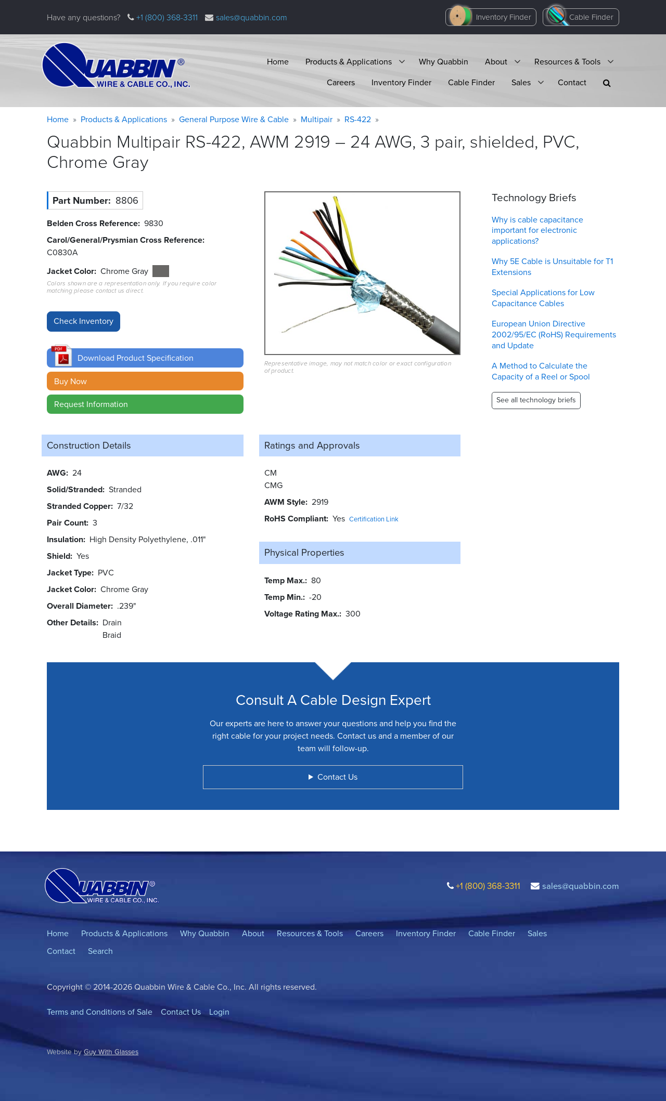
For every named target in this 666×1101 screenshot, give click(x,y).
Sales (521, 82)
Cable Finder (591, 17)
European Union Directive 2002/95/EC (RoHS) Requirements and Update (554, 334)
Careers (341, 82)
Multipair (316, 119)
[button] (607, 83)
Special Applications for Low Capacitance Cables (543, 297)
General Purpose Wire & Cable (234, 119)
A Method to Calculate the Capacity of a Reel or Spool (541, 371)
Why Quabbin (443, 62)
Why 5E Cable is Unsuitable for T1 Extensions (552, 266)
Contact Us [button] (337, 777)
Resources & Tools (567, 62)
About (496, 62)
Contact (572, 82)
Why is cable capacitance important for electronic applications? (537, 230)
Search (100, 951)
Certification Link (374, 519)
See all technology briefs (536, 400)
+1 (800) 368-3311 (166, 17)
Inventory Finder (503, 17)
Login (219, 1012)
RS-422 (357, 119)
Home (278, 62)
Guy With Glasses (111, 1051)
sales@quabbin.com (251, 17)
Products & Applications (348, 62)
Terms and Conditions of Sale (99, 1012)
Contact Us (181, 1012)
